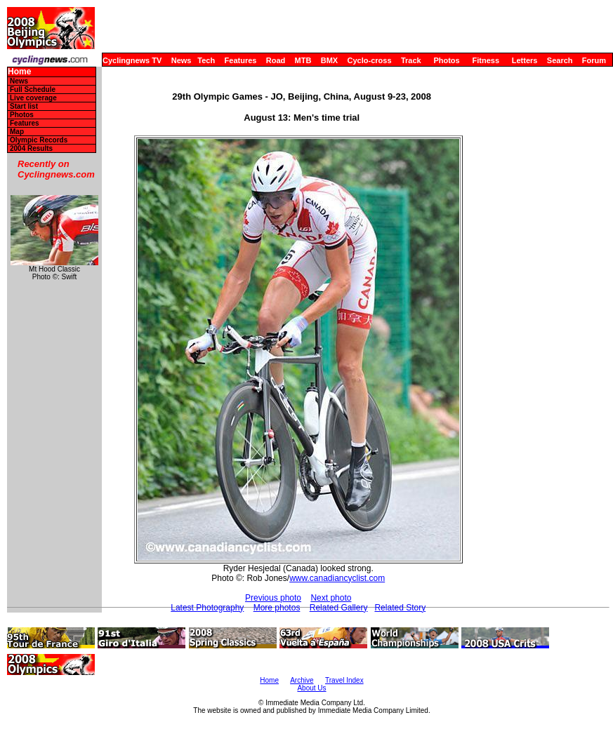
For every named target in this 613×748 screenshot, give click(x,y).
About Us (311, 688)
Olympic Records (38, 140)
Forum (594, 60)
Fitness (485, 60)
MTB (303, 60)
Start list (24, 106)
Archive (301, 680)
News (181, 60)
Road (276, 60)
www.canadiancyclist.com (337, 578)
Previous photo (273, 598)
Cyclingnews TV (132, 60)
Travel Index (344, 680)
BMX (329, 60)
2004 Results (31, 148)
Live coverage (33, 98)
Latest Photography (207, 608)
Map (17, 131)
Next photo (330, 598)
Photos (446, 60)
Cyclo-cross (370, 60)
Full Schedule (32, 89)
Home (19, 71)
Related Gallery (339, 608)
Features (241, 60)
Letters (525, 60)
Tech (206, 60)
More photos (277, 608)
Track (411, 60)
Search (560, 60)
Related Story (400, 608)
